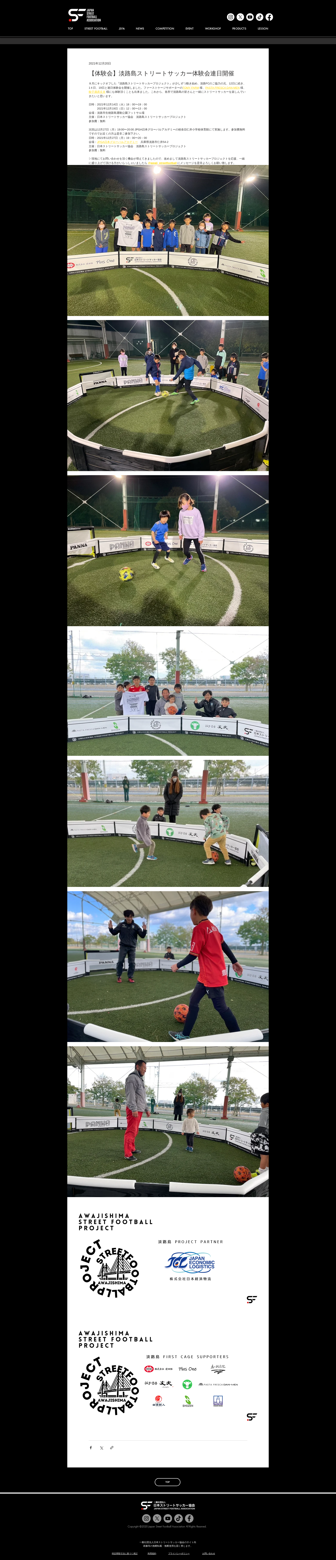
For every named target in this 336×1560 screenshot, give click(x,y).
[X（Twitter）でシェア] (101, 1448)
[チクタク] (178, 1518)
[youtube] (250, 17)
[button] (121, 29)
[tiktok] (259, 17)
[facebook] (269, 17)
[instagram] (230, 17)
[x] (240, 17)
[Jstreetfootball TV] (168, 1518)
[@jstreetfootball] (146, 1518)
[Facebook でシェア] (91, 1448)
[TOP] (167, 1482)
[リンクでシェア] (112, 1448)
